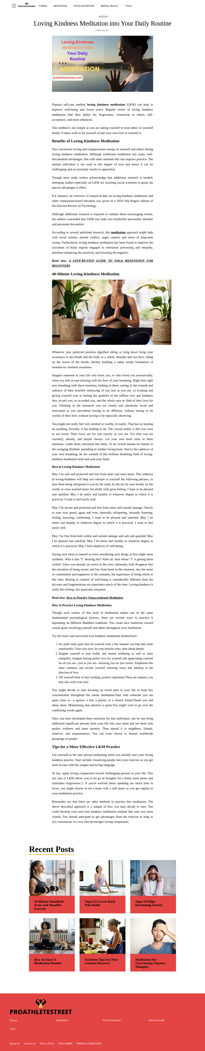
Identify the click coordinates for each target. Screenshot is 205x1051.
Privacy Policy (47, 1043)
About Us (15, 1043)
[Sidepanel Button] (14, 6)
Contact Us (30, 1043)
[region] (102, 465)
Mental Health (109, 6)
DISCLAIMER (65, 1043)
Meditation (60, 6)
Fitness (43, 6)
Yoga (128, 6)
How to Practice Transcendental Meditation (94, 597)
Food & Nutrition (84, 6)
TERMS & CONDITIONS (89, 1043)
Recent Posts (51, 849)
